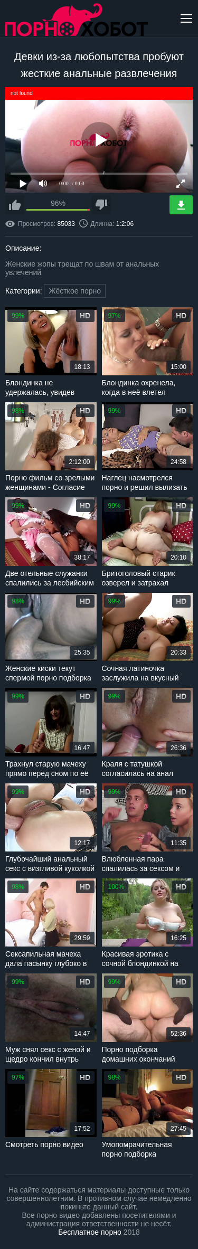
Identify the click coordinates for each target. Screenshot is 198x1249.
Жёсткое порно (75, 291)
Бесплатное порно (89, 1232)
